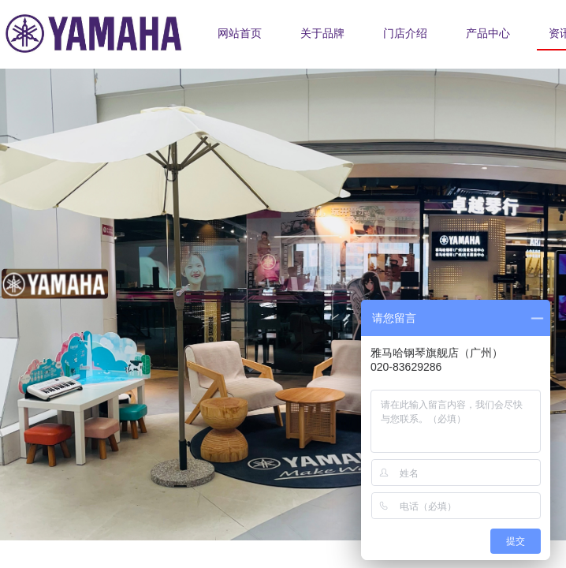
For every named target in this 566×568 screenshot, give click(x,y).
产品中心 (488, 33)
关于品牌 (322, 33)
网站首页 (240, 33)
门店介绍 (405, 33)
